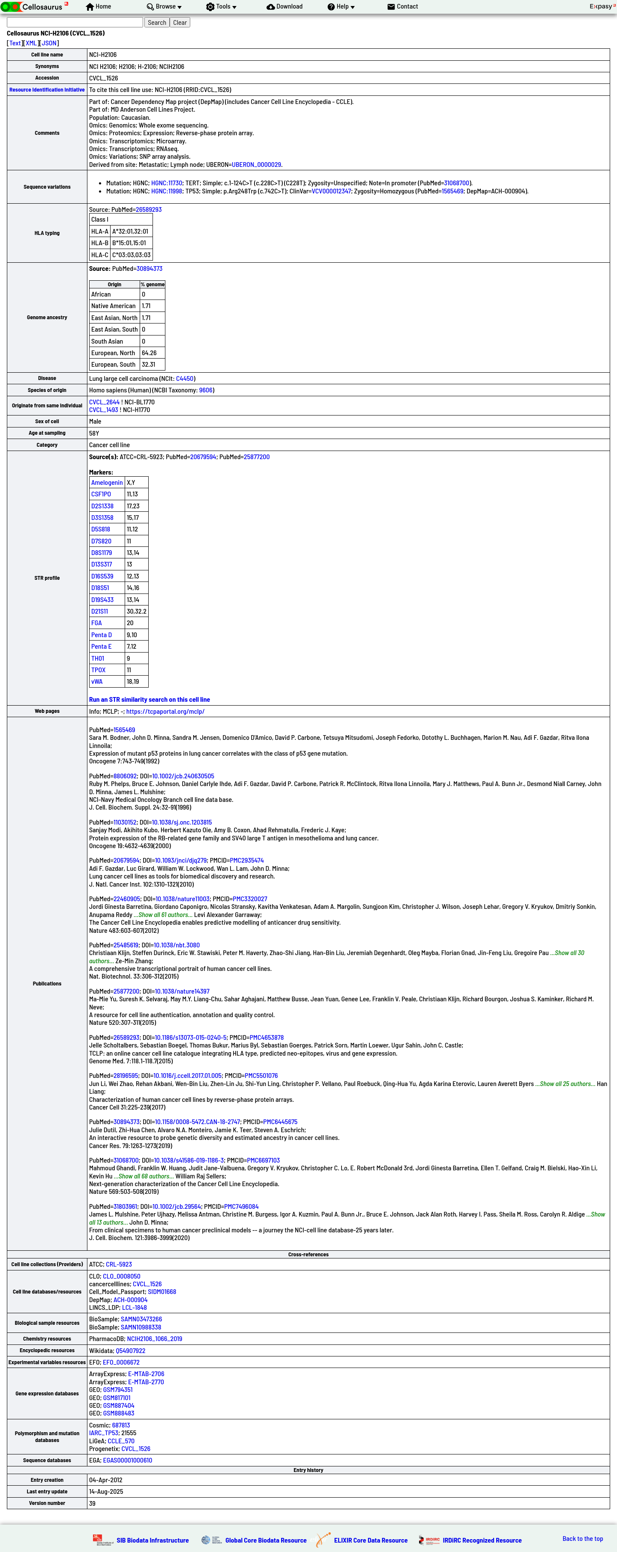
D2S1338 (102, 506)
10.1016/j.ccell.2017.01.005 (187, 1075)
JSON (49, 43)
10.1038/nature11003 (183, 898)
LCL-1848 (134, 1307)
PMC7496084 (241, 1206)
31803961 (125, 1206)
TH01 (97, 658)
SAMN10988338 (141, 1327)
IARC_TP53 (103, 1432)
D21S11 (99, 611)
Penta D (101, 634)
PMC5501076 (261, 1075)
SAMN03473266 (141, 1319)
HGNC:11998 (166, 191)
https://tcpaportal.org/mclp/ (165, 711)
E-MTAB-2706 (146, 1373)
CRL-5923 (119, 1264)
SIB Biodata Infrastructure (153, 1540)
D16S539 (102, 576)
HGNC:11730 (166, 182)
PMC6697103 (263, 1160)
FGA (96, 622)
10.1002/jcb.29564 (177, 1206)
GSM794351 (118, 1389)
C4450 (184, 378)
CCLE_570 (121, 1440)
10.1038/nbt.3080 (177, 945)
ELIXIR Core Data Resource (371, 1540)
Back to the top (583, 1538)
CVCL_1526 (147, 1283)
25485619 (126, 945)
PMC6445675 (280, 1121)
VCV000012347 (331, 191)
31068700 (457, 182)
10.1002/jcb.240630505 (183, 776)
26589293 (149, 209)
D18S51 (100, 587)
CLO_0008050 (122, 1276)
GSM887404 (119, 1405)
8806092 (125, 776)
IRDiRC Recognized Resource (482, 1540)
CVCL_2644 (104, 402)
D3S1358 (102, 517)
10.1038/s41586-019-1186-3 (189, 1160)
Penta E (101, 646)
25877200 (257, 456)
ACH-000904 (130, 1299)
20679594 (203, 456)
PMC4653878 (267, 1037)
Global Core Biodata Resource (266, 1540)
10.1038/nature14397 (182, 991)
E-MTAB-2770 (146, 1381)
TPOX (98, 669)
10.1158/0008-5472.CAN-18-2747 (197, 1121)
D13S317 (101, 564)
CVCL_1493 (103, 409)
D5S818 (100, 529)
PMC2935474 (247, 860)
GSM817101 (117, 1397)
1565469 (453, 191)
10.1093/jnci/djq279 (181, 860)
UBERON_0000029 (256, 164)
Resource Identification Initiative (47, 89)
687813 (121, 1425)
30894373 (150, 268)
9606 (206, 390)
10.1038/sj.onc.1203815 (182, 822)
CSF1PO (101, 494)
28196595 (126, 1075)
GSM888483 (119, 1413)
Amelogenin (107, 482)
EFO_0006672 (121, 1362)
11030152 (125, 822)
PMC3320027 (250, 898)
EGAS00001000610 (128, 1460)
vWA (97, 681)
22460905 (127, 898)
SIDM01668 (162, 1291)
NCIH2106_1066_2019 (154, 1338)
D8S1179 (101, 552)
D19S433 (102, 599)
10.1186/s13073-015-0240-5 (190, 1037)
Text (15, 43)
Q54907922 (130, 1350)
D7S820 (101, 541)
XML (31, 43)
